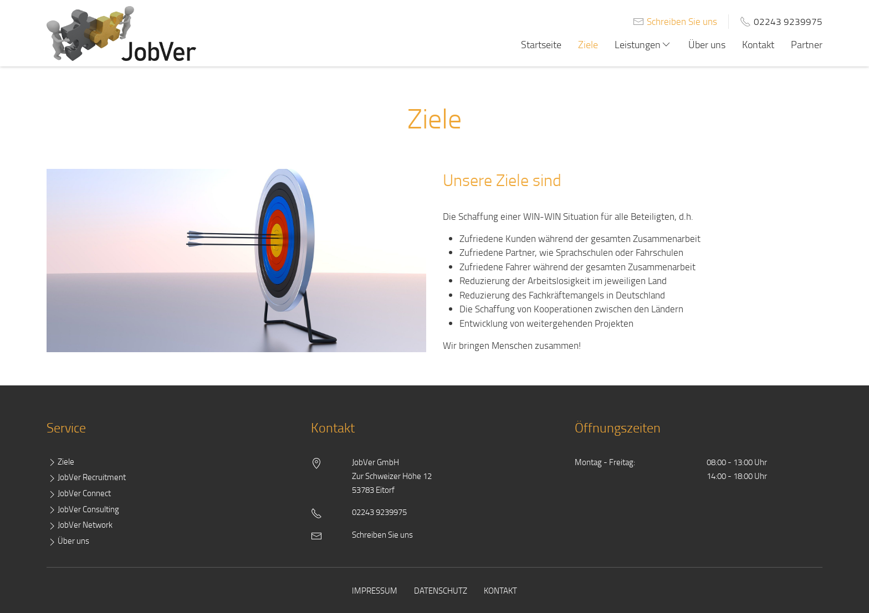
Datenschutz (440, 590)
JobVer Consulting (83, 509)
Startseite (541, 44)
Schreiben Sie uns (682, 21)
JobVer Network (80, 525)
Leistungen (643, 44)
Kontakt (758, 44)
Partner (806, 44)
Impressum (374, 590)
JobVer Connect (79, 493)
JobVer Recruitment (86, 477)
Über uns (706, 44)
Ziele (588, 44)
